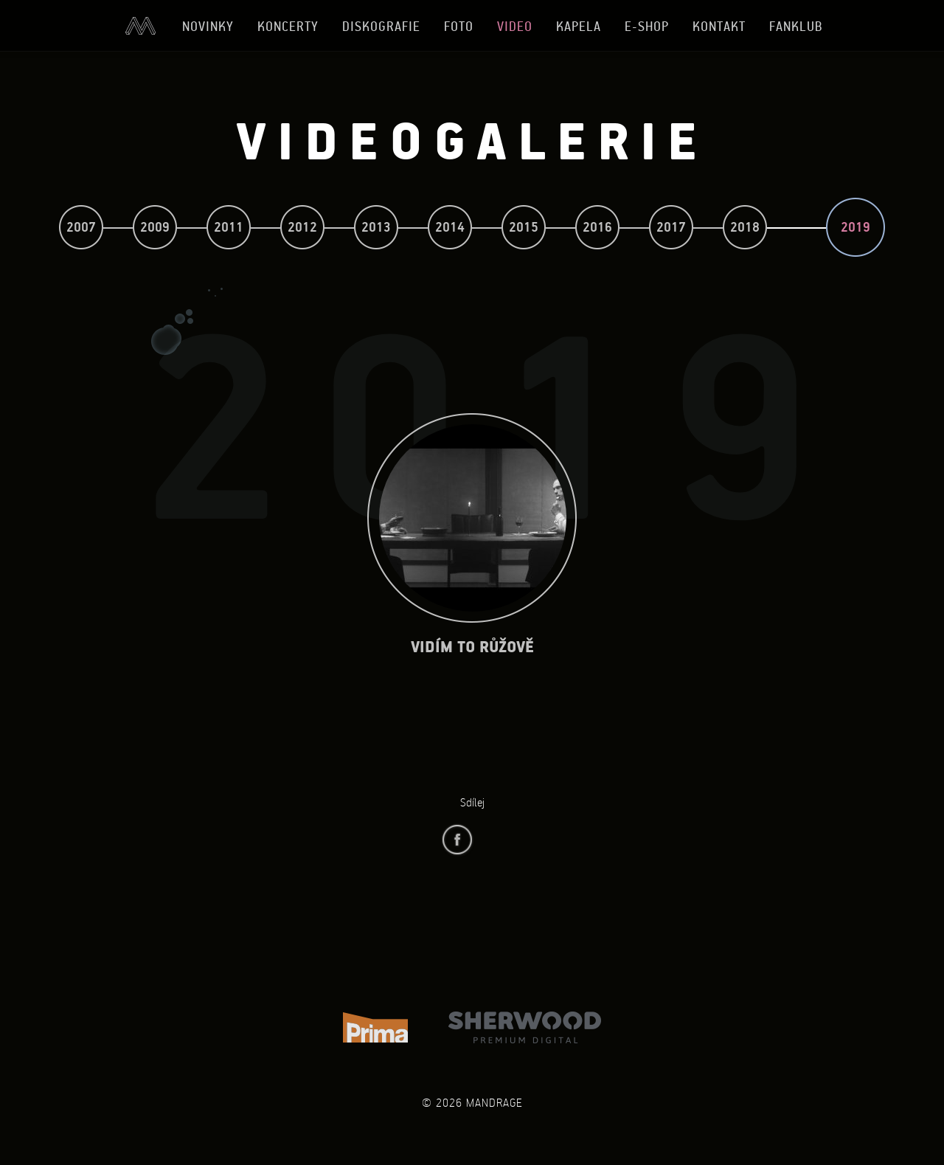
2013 (376, 226)
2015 (523, 226)
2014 (450, 226)
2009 (155, 226)
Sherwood (524, 1027)
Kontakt (719, 26)
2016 (597, 226)
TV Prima (375, 1027)
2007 (81, 226)
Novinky (208, 26)
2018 (745, 226)
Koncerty (288, 26)
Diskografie (381, 26)
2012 (302, 226)
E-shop (647, 26)
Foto (458, 26)
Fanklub (796, 26)
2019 (855, 226)
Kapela (578, 26)
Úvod (140, 25)
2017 (671, 226)
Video (514, 26)
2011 (228, 226)
